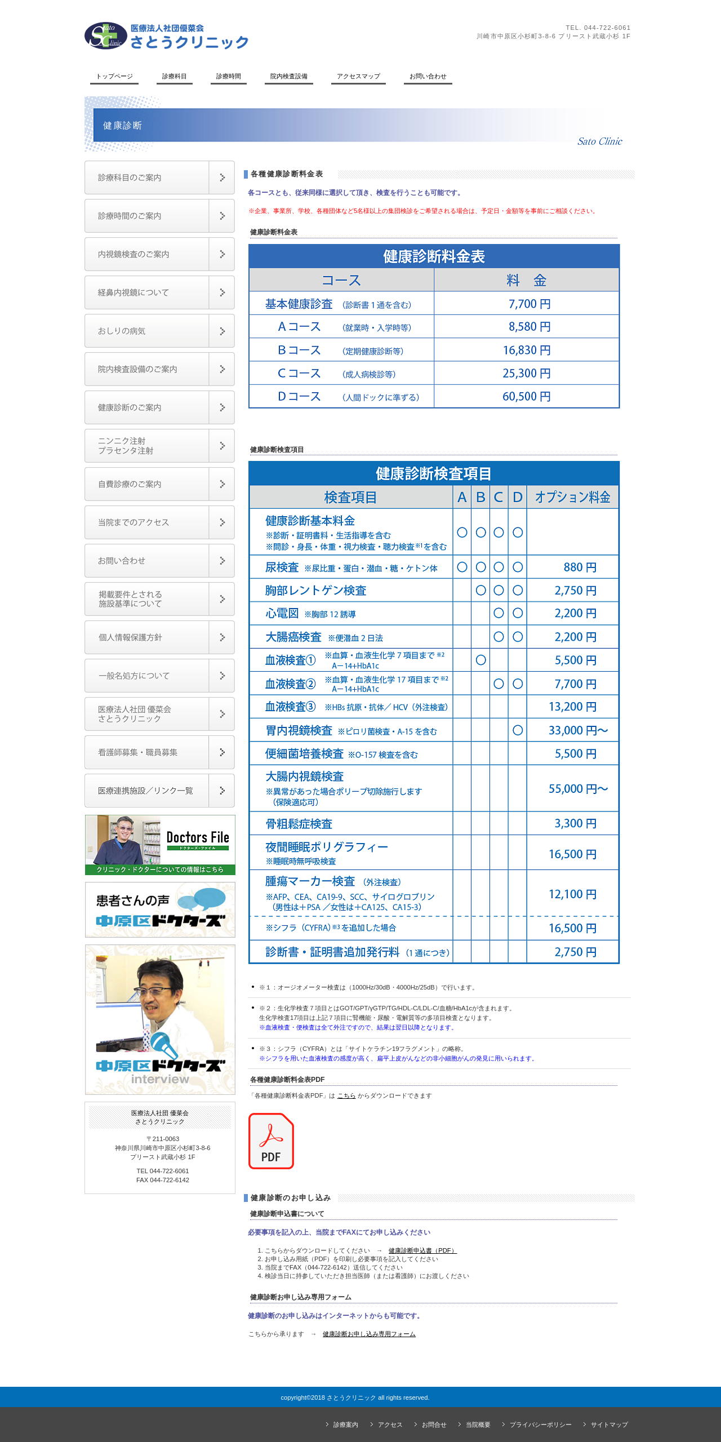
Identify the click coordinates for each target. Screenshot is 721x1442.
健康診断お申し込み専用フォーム (369, 1333)
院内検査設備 (159, 369)
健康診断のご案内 (159, 407)
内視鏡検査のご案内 (159, 254)
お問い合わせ (159, 561)
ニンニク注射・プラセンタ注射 (159, 446)
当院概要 (478, 1424)
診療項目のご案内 (159, 177)
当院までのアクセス (159, 522)
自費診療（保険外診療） (159, 484)
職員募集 (159, 752)
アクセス (390, 1424)
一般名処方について (159, 676)
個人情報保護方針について (159, 637)
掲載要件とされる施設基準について (159, 599)
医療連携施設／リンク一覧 (159, 790)
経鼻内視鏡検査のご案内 (159, 292)
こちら (346, 1095)
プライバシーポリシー (541, 1424)
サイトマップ (609, 1424)
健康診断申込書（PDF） (423, 1250)
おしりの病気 (159, 331)
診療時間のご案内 (159, 216)
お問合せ (434, 1424)
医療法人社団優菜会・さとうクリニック (159, 714)
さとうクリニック (239, 35)
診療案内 (345, 1424)
